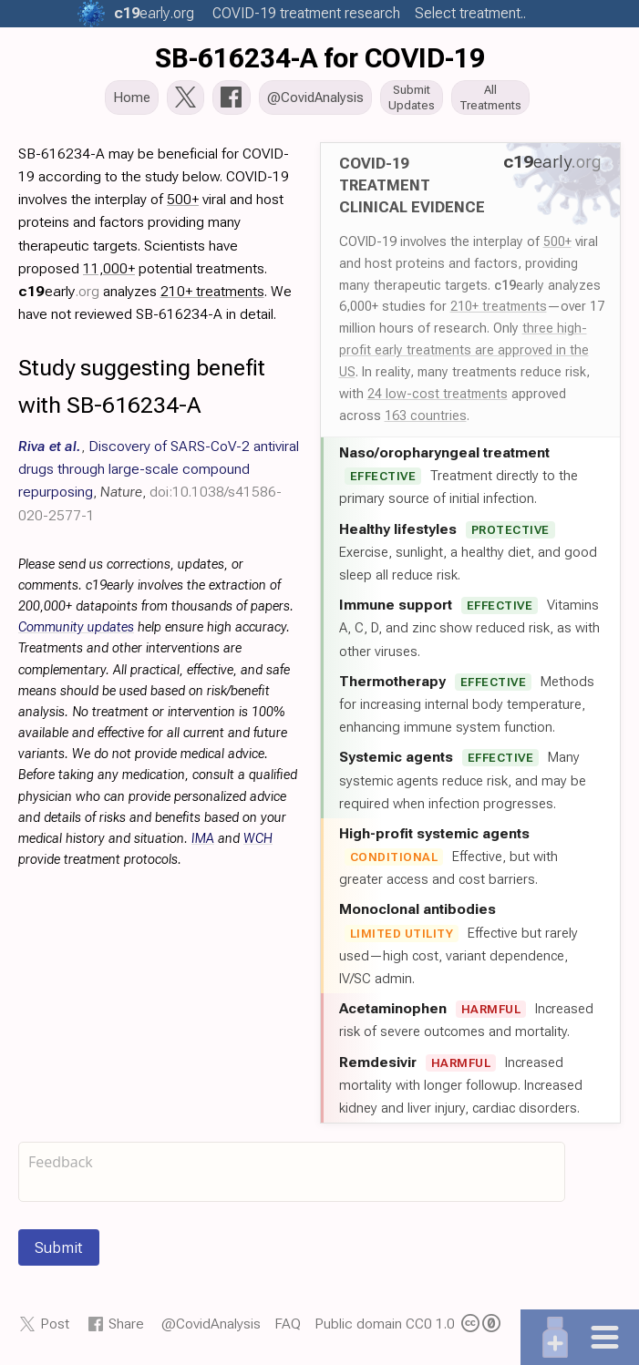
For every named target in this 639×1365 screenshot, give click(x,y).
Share (126, 1325)
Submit (59, 1249)
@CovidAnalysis (211, 1325)
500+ (557, 243)
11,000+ (109, 270)
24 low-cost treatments (437, 395)
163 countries (426, 417)
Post (54, 1325)
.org (154, 13)
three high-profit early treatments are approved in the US (464, 352)
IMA (202, 840)
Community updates (76, 629)
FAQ (287, 1325)
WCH (258, 840)
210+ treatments (498, 308)
